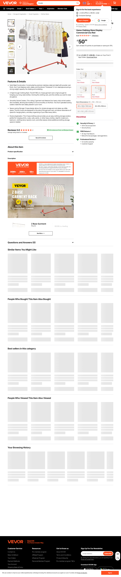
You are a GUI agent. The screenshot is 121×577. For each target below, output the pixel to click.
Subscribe (108, 553)
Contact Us (11, 552)
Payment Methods (14, 561)
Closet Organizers (34, 14)
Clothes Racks (45, 14)
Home (9, 14)
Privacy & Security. (82, 573)
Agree (110, 573)
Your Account (12, 564)
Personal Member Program (41, 561)
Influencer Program (38, 558)
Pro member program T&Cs (65, 561)
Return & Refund (13, 555)
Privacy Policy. (82, 26)
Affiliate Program (37, 555)
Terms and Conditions (101, 24)
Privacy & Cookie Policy (87, 559)
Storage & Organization (19, 14)
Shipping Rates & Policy (15, 567)
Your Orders (12, 558)
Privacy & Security (62, 558)
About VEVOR (61, 552)
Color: (78, 69)
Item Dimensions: (82, 102)
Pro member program (39, 552)
